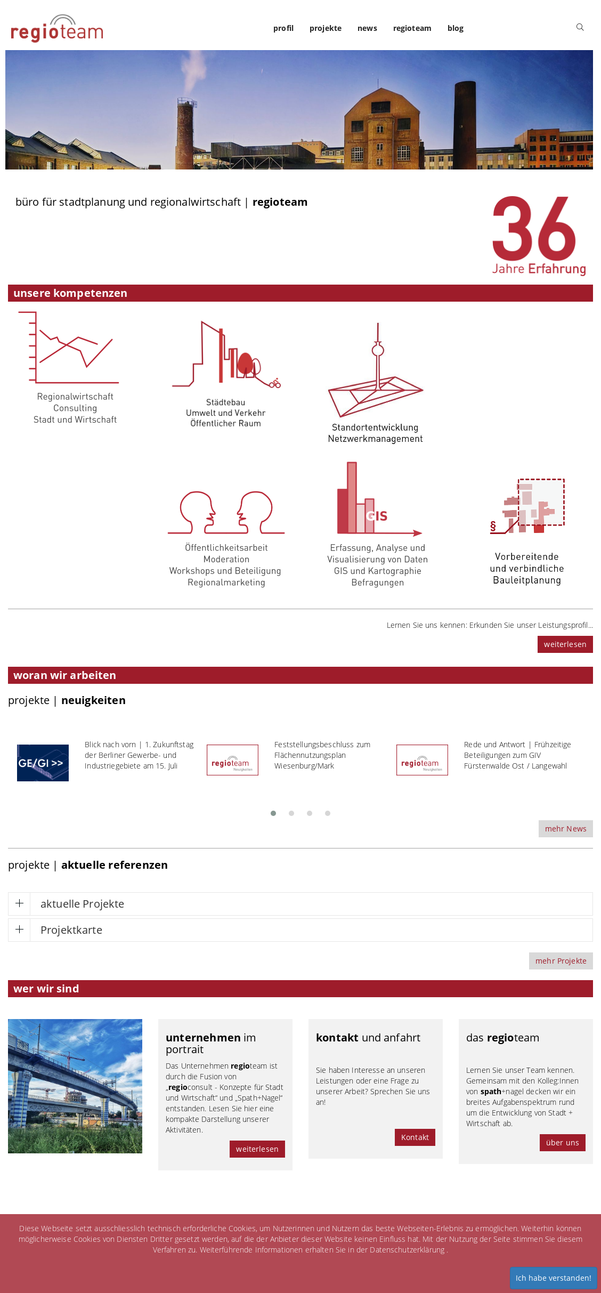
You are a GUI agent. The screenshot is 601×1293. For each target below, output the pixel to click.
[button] (273, 810)
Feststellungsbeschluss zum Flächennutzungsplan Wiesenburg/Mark (322, 755)
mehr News (566, 828)
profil (283, 28)
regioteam (412, 28)
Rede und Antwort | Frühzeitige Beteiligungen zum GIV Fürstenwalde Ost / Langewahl (517, 755)
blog (456, 28)
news (367, 28)
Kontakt (415, 1137)
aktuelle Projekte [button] (82, 903)
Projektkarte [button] (71, 930)
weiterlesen (565, 644)
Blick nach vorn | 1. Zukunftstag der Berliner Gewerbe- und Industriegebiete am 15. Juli (139, 755)
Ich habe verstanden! (553, 1278)
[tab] (300, 904)
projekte (326, 28)
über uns (562, 1142)
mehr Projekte (561, 961)
